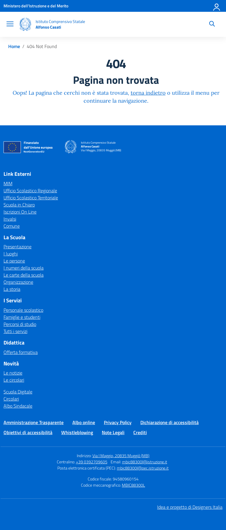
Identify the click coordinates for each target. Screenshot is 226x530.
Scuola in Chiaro (19, 204)
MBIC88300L (133, 485)
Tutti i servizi (15, 331)
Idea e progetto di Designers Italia (189, 507)
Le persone (14, 260)
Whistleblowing (77, 432)
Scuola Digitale (18, 391)
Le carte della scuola (24, 274)
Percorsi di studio (20, 324)
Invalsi (10, 218)
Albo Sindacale (18, 405)
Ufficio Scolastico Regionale (30, 190)
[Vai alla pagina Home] (14, 46)
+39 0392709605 (91, 462)
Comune (12, 225)
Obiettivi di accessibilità (28, 432)
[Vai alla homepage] (25, 24)
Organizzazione (18, 281)
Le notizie (13, 372)
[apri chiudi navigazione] (10, 24)
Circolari (11, 398)
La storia (12, 289)
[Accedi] (216, 6)
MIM (8, 183)
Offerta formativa (21, 352)
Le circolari (14, 379)
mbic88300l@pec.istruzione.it (143, 468)
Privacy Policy (118, 422)
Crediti (140, 432)
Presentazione (17, 246)
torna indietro (148, 92)
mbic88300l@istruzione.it (144, 462)
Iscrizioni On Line (20, 211)
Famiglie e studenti (22, 317)
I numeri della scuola (24, 267)
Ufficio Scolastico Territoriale (31, 197)
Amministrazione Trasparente (34, 422)
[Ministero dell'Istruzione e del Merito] (36, 6)
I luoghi (11, 253)
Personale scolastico (23, 310)
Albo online (83, 422)
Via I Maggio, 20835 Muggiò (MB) (120, 455)
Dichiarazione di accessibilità (169, 422)
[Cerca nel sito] (212, 24)
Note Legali (113, 432)
